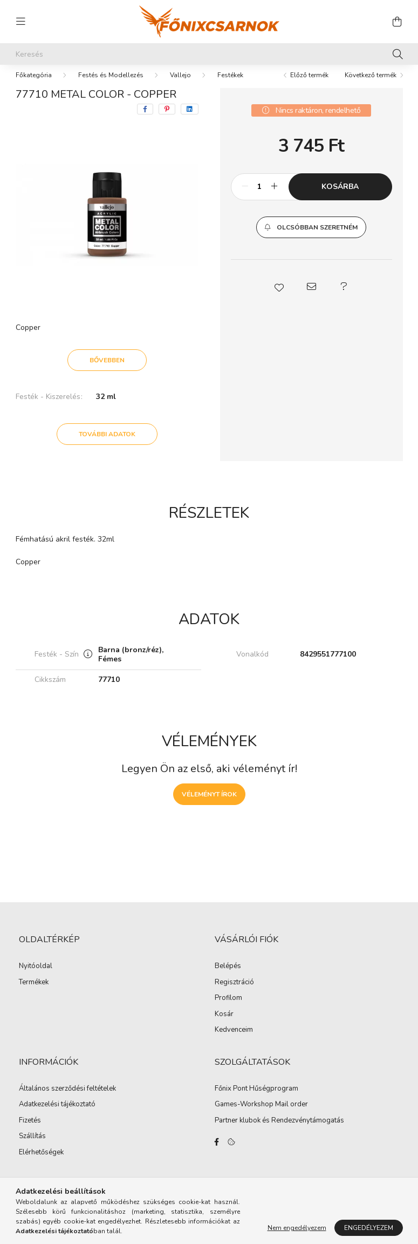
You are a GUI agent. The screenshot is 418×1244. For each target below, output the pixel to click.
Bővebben (107, 371)
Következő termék (370, 86)
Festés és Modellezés (110, 86)
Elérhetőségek (41, 1163)
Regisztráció (234, 993)
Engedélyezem (368, 1227)
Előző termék (309, 86)
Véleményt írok (209, 805)
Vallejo (180, 86)
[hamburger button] (21, 21)
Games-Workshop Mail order (261, 1115)
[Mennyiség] (259, 198)
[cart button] (397, 21)
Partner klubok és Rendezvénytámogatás (279, 1131)
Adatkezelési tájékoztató (57, 1115)
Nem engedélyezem (297, 1227)
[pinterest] (167, 119)
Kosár (224, 1025)
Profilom (228, 1009)
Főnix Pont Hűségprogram (256, 1100)
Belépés (228, 977)
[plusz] (274, 198)
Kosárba (340, 197)
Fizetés (30, 1131)
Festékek (230, 86)
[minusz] (245, 198)
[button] (311, 238)
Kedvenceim (234, 1041)
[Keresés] (209, 54)
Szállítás (32, 1147)
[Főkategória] (34, 86)
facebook (217, 1153)
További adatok (107, 445)
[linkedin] (189, 119)
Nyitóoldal (35, 977)
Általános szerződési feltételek (67, 1100)
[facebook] (145, 119)
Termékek (34, 993)
